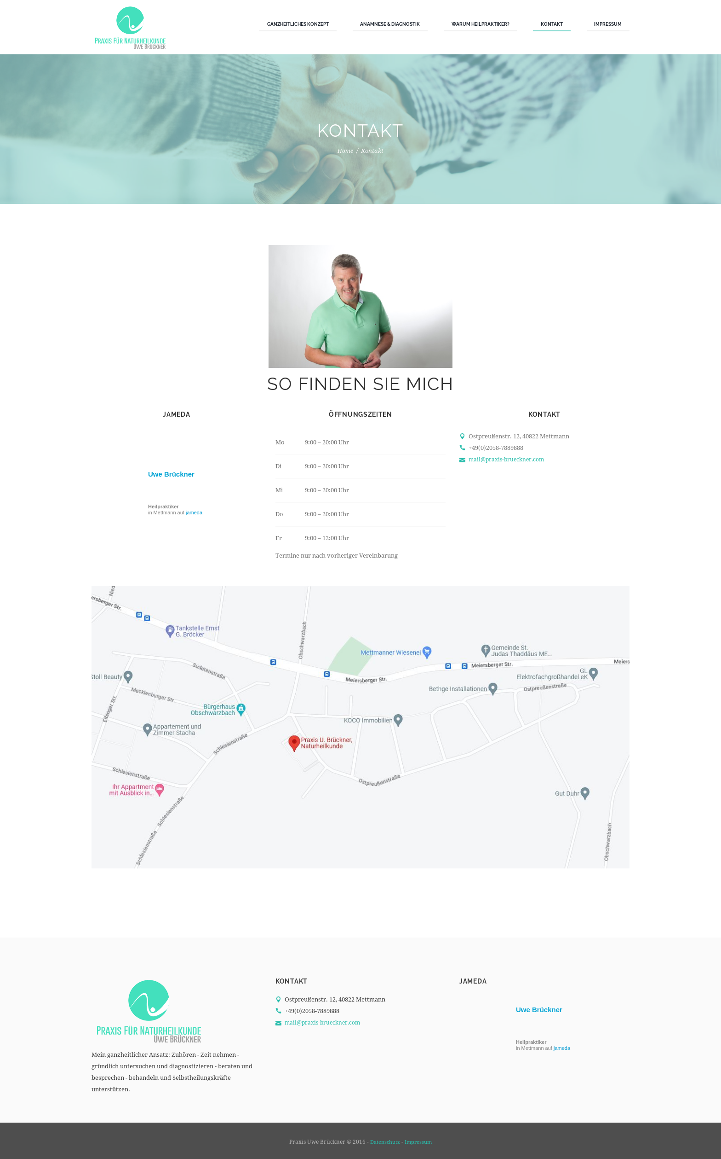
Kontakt (552, 24)
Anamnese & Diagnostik (390, 24)
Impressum (608, 24)
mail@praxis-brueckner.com (509, 459)
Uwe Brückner (171, 474)
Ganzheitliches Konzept (298, 24)
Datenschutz (384, 1142)
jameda (194, 512)
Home (346, 150)
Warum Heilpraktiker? (480, 24)
